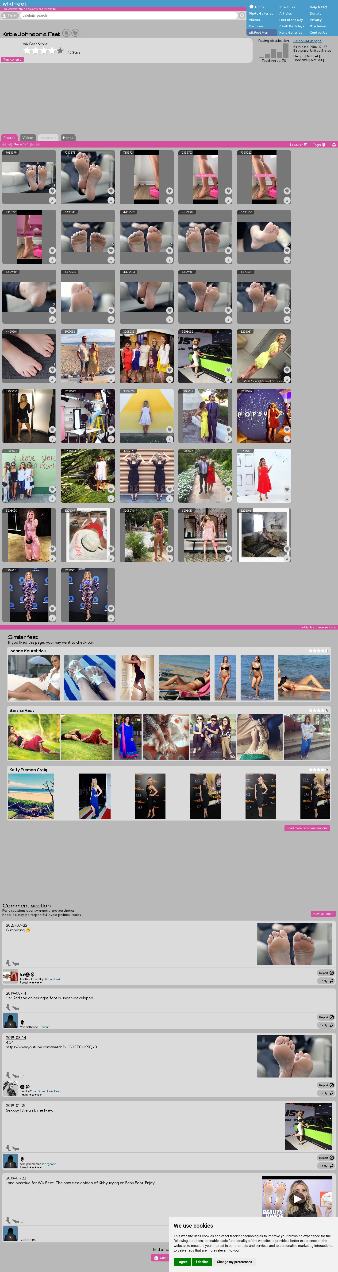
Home (259, 7)
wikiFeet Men (258, 32)
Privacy (316, 19)
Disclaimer (318, 26)
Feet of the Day (291, 19)
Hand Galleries (290, 32)
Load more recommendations (307, 828)
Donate (315, 13)
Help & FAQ (318, 7)
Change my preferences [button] (234, 1262)
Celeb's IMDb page (307, 41)
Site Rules (287, 7)
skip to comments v (319, 627)
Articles (285, 13)
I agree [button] (182, 1262)
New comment (323, 913)
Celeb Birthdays (291, 26)
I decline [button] (202, 1262)
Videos (254, 19)
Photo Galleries (261, 13)
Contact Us (318, 32)
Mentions (256, 26)
